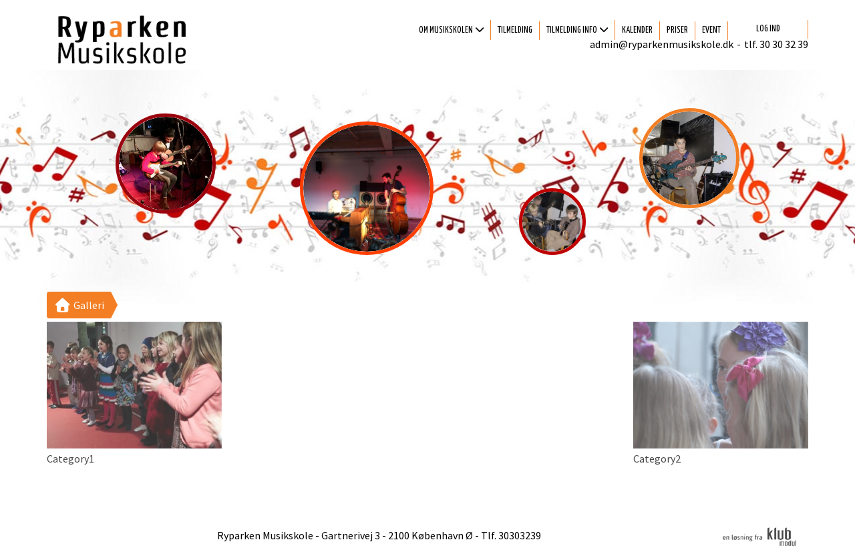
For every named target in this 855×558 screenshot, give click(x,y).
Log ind (768, 29)
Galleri (78, 305)
